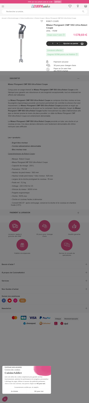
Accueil (4, 18)
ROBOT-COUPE (52, 21)
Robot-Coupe (39, 18)
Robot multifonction (27, 18)
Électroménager (13, 18)
